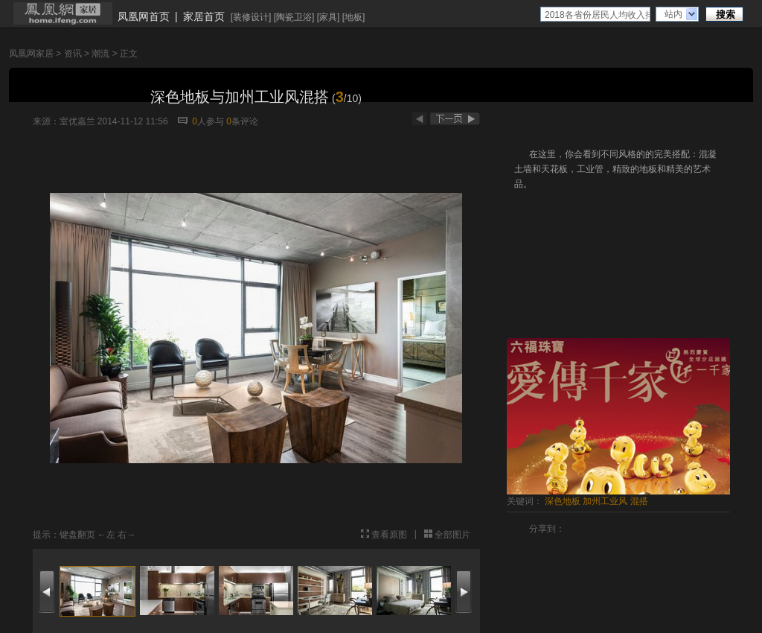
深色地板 (562, 501)
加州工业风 (605, 501)
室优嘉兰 (77, 121)
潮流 (100, 53)
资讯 (73, 53)
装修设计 (251, 17)
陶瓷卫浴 (294, 17)
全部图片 (452, 534)
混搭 (639, 501)
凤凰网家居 (31, 53)
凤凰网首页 (144, 16)
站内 (673, 14)
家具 (328, 17)
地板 (353, 17)
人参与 (208, 121)
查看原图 (389, 534)
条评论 (242, 121)
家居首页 (204, 16)
